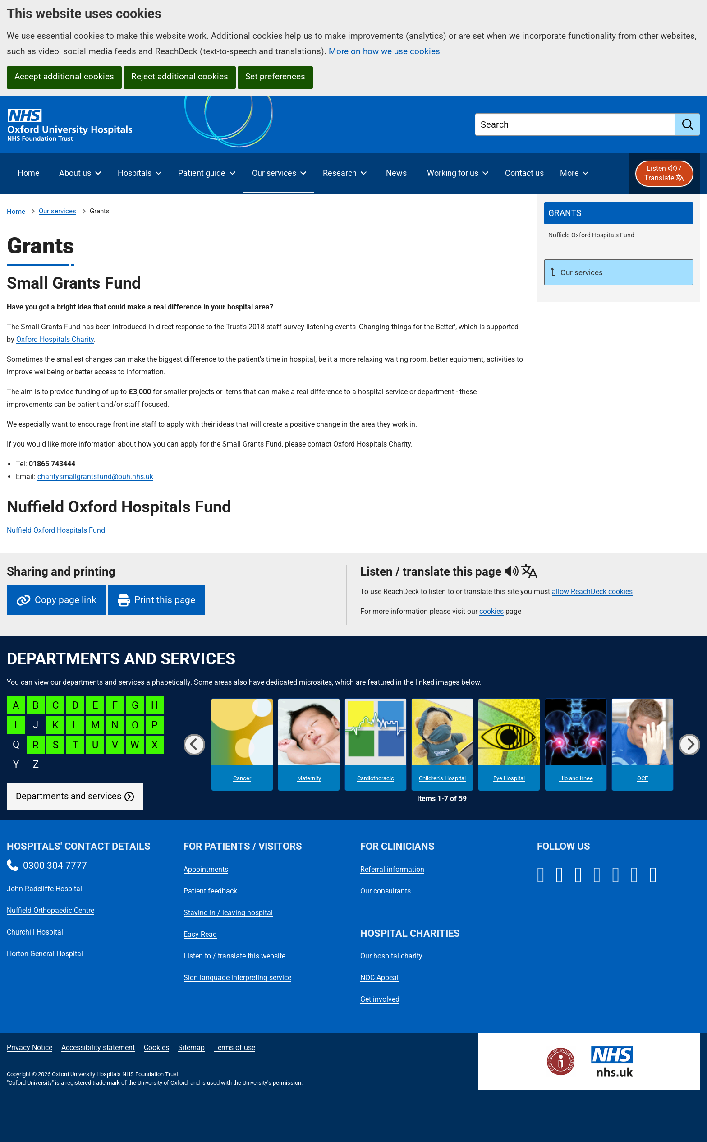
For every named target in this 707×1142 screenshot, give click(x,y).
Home (16, 211)
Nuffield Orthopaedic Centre (50, 910)
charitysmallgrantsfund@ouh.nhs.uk (95, 476)
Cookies (156, 1047)
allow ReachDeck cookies (592, 591)
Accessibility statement (98, 1047)
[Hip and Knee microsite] (576, 744)
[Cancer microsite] (242, 744)
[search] (687, 124)
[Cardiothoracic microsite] (375, 744)
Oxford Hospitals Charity (55, 339)
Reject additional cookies (179, 76)
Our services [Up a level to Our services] (581, 272)
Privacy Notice (29, 1047)
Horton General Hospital (45, 953)
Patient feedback (210, 891)
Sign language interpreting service (237, 977)
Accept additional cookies (64, 76)
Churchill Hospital (35, 932)
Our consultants (385, 891)
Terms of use (234, 1047)
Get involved (379, 999)
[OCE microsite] (642, 744)
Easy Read (200, 934)
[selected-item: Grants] (618, 213)
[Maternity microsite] (309, 744)
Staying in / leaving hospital (228, 912)
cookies (491, 611)
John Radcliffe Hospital (44, 888)
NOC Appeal (379, 977)
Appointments (206, 869)
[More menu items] (574, 173)
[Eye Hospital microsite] (509, 744)
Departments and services (68, 796)
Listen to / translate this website (234, 956)
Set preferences (275, 76)
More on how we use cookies (384, 51)
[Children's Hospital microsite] (442, 744)
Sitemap (191, 1047)
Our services (57, 211)
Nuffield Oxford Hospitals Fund (56, 530)
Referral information (392, 869)
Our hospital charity (391, 956)
